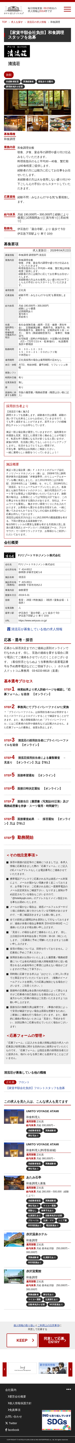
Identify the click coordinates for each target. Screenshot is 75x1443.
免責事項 (14, 1409)
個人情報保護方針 (20, 1403)
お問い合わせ (13, 1416)
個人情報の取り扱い (24, 1325)
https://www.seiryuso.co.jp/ (33, 620)
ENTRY (54, 1340)
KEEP (22, 1340)
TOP (4, 22)
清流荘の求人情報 (36, 22)
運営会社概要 (17, 1396)
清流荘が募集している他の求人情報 (34, 629)
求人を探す (17, 22)
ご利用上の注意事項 (48, 1325)
